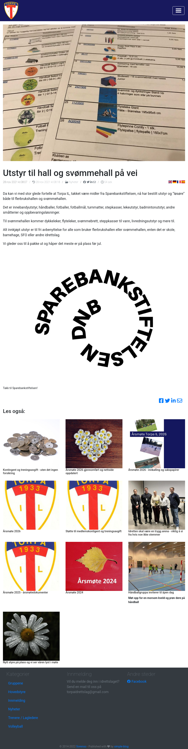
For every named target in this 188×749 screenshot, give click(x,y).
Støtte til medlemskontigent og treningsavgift (93, 531)
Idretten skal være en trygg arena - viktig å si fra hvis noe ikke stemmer (155, 533)
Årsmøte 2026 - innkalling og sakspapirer (153, 469)
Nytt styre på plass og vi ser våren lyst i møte (30, 662)
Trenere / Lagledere (23, 718)
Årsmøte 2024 (74, 592)
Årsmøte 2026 (12, 531)
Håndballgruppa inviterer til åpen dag (151, 592)
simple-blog (121, 746)
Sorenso (81, 746)
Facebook (137, 681)
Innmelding (16, 701)
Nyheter (72, 182)
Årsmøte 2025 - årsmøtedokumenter (25, 592)
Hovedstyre (16, 692)
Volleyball (15, 726)
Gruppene (15, 683)
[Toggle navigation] (178, 10)
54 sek (106, 182)
